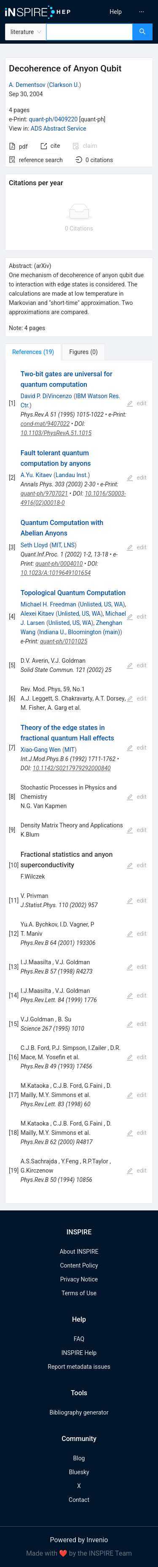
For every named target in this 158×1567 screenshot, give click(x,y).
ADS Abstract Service (58, 128)
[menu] (120, 12)
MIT (69, 749)
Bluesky (79, 1472)
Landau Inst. (72, 475)
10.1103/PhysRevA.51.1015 (56, 433)
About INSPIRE (78, 1251)
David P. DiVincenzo (46, 396)
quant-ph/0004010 (59, 563)
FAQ (79, 1339)
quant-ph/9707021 (44, 493)
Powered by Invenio (79, 1540)
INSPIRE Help (79, 1352)
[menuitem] (116, 12)
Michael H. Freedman (48, 604)
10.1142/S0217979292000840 (72, 768)
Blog (79, 1458)
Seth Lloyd (34, 545)
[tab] (33, 352)
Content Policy (79, 1265)
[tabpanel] (79, 782)
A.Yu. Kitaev (36, 475)
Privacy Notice (79, 1279)
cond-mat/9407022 (45, 423)
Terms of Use (79, 1293)
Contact (79, 1499)
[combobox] (89, 32)
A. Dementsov (27, 84)
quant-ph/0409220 (53, 119)
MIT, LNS (63, 545)
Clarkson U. (64, 84)
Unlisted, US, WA (101, 604)
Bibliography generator (78, 1412)
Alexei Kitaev (37, 613)
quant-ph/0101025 (63, 641)
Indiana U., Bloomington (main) (79, 632)
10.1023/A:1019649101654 (56, 573)
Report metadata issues (79, 1366)
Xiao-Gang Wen (41, 749)
